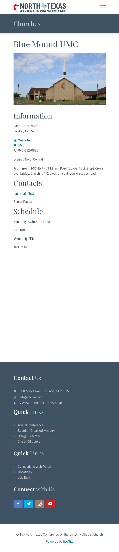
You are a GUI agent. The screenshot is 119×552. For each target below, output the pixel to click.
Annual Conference (31, 425)
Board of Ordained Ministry (36, 431)
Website (22, 140)
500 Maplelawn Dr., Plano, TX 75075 (44, 391)
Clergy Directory (29, 436)
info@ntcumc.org (31, 397)
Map (19, 145)
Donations (25, 472)
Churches (27, 23)
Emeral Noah (25, 193)
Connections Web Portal (34, 467)
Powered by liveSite (60, 541)
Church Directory (29, 441)
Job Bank (24, 477)
